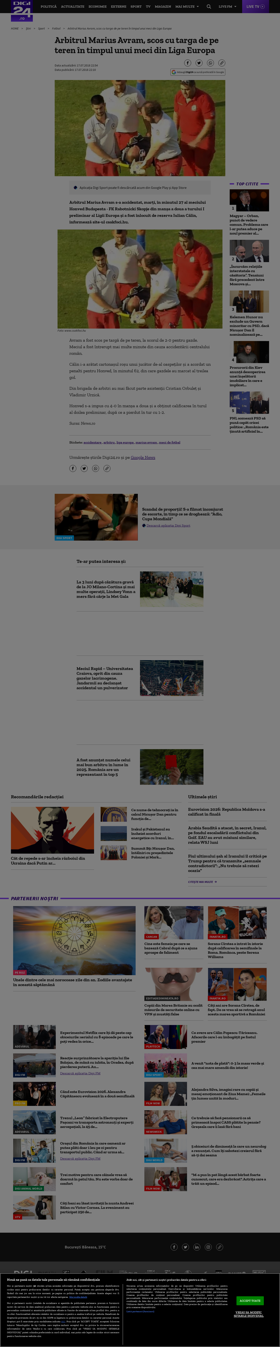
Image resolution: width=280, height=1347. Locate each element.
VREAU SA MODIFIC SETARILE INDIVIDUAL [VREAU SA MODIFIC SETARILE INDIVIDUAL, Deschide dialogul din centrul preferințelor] (249, 1314)
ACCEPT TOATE (250, 1300)
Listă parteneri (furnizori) (140, 1311)
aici (63, 1321)
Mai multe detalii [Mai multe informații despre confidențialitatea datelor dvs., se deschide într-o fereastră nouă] (78, 1296)
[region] (140, 1310)
